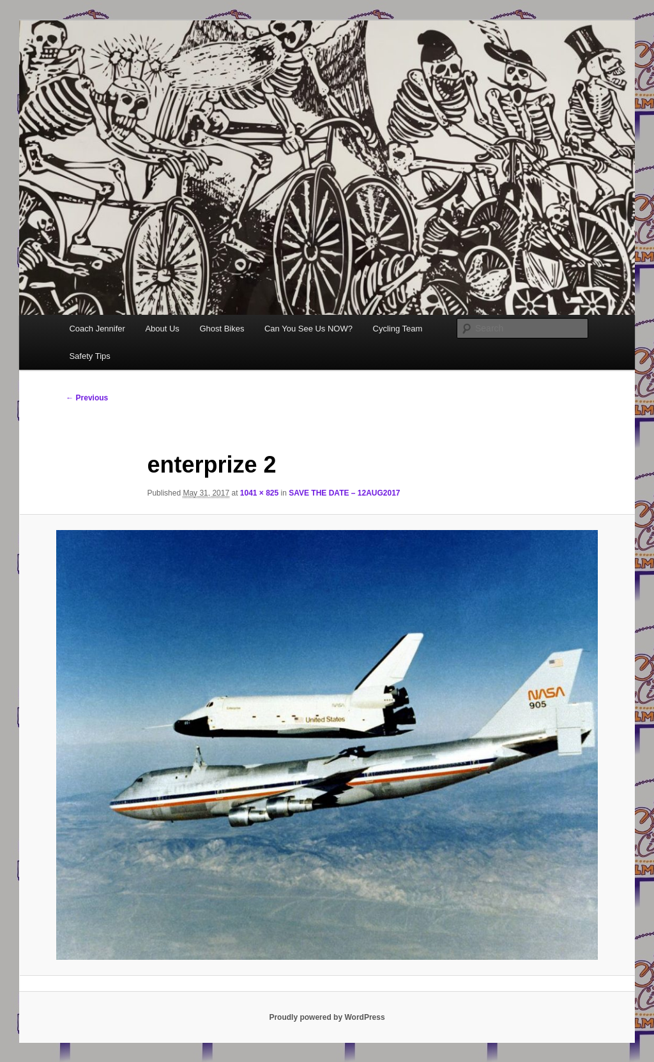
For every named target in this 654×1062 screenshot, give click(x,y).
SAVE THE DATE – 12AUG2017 (344, 493)
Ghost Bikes (221, 328)
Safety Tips (89, 356)
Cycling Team (398, 328)
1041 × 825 (259, 493)
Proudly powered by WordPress (326, 1017)
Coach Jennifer (97, 328)
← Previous (87, 397)
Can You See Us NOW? (308, 328)
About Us (162, 328)
